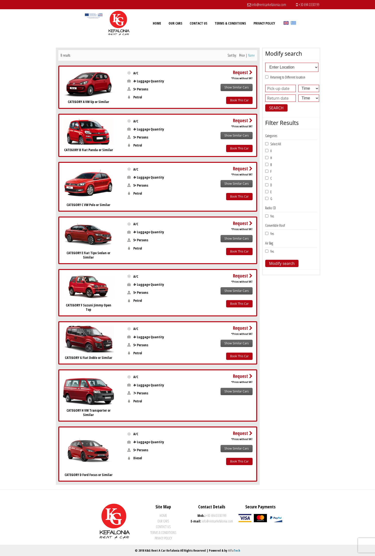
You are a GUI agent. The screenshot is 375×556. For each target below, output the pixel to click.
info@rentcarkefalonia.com (266, 4)
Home (163, 515)
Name (251, 55)
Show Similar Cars (236, 87)
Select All (274, 144)
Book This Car (239, 100)
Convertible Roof (275, 225)
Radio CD (270, 208)
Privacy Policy (163, 538)
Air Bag (269, 243)
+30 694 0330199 (307, 4)
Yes (271, 216)
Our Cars (163, 521)
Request (243, 72)
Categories (271, 135)
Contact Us (163, 526)
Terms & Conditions (163, 532)
